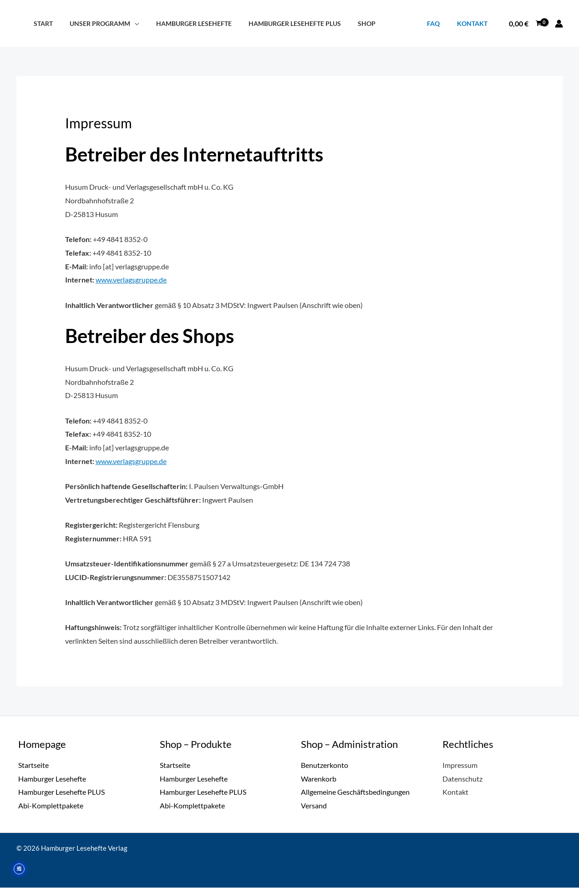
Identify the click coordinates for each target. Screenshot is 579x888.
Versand (314, 806)
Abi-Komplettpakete (50, 806)
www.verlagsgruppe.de (131, 279)
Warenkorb (318, 778)
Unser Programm (94, 23)
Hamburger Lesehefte (184, 23)
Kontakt (474, 23)
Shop (350, 23)
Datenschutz (462, 778)
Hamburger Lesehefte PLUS (281, 23)
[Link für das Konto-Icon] (559, 24)
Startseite (33, 765)
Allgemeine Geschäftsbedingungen (355, 792)
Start (41, 23)
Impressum (459, 765)
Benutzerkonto (324, 765)
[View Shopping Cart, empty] (525, 23)
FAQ (439, 23)
